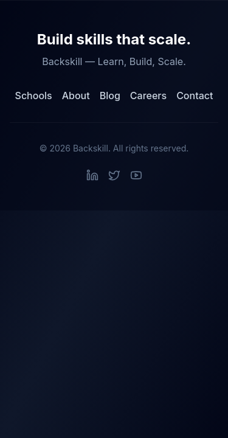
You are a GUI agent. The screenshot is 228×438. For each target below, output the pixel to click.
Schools (33, 95)
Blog (110, 95)
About (76, 95)
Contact (194, 95)
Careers (148, 95)
